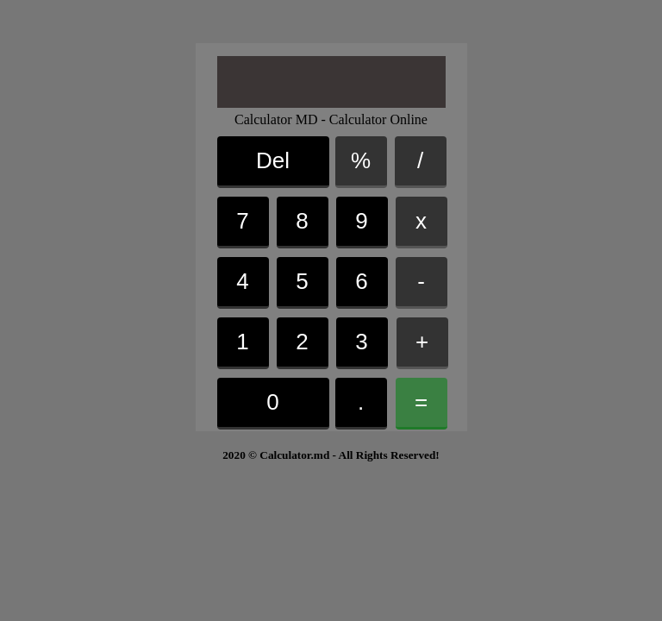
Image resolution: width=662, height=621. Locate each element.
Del (273, 160)
